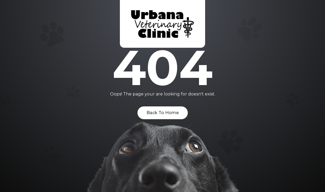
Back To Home (163, 112)
